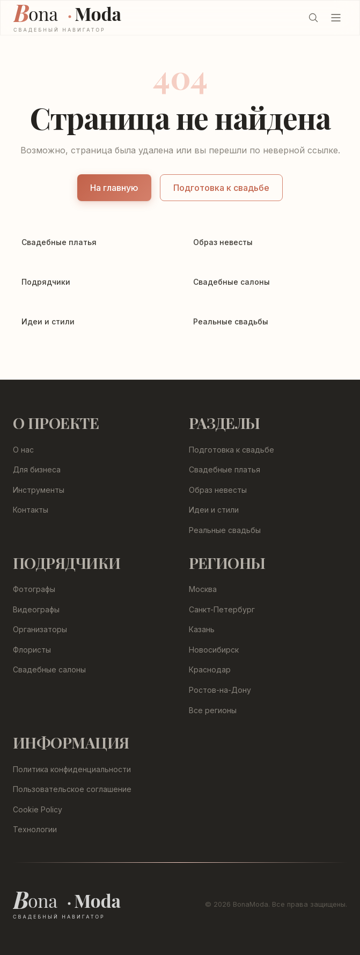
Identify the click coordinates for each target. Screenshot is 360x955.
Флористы (32, 649)
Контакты (30, 509)
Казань (202, 629)
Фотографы (34, 589)
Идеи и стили (214, 509)
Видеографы (36, 609)
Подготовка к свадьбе (221, 187)
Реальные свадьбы (225, 530)
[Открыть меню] (336, 17)
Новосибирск (214, 649)
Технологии (35, 829)
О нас (23, 449)
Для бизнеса (37, 469)
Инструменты (38, 489)
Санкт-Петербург (222, 609)
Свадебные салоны (49, 669)
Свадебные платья (224, 469)
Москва (203, 589)
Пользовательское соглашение (72, 789)
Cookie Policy (37, 809)
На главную (114, 187)
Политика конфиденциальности (72, 769)
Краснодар (210, 669)
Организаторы (40, 629)
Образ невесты (218, 489)
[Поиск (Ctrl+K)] (313, 17)
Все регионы (213, 710)
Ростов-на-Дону (220, 689)
